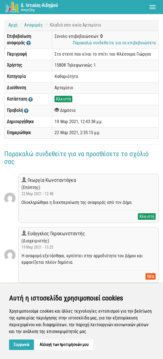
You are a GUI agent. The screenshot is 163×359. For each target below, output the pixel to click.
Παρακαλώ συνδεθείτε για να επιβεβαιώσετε (114, 42)
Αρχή (13, 25)
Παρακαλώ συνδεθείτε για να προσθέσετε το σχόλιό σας (76, 157)
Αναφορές (33, 25)
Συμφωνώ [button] (21, 344)
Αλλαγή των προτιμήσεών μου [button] (64, 344)
